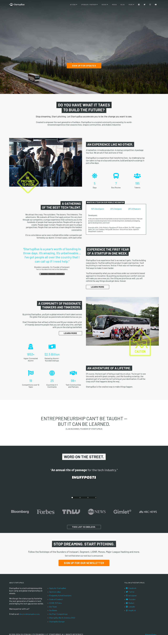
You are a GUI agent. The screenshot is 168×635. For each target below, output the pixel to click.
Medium (130, 603)
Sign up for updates (84, 65)
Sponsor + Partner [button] (89, 5)
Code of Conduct (56, 599)
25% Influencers (134, 209)
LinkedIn (130, 607)
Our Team (53, 607)
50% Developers (97, 209)
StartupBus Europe (57, 621)
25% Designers (116, 209)
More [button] (131, 5)
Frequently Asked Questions (60, 595)
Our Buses (53, 610)
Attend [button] (73, 5)
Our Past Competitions (58, 614)
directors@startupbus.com (31, 614)
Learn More (97, 287)
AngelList (131, 610)
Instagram (131, 595)
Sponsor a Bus (55, 592)
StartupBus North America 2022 (62, 618)
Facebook (131, 588)
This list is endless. (84, 527)
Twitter (130, 592)
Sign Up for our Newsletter (84, 563)
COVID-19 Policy (55, 603)
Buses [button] (105, 5)
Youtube (130, 599)
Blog (123, 5)
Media (114, 5)
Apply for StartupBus (57, 588)
